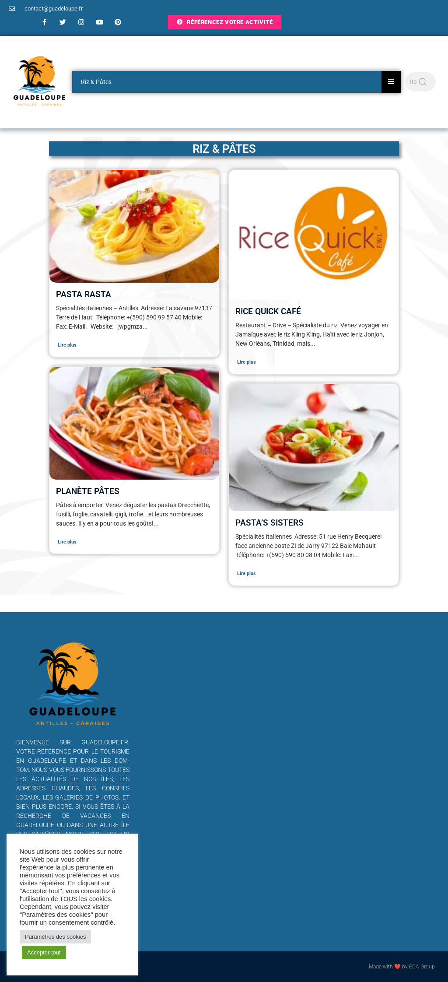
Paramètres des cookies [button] (55, 936)
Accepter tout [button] (44, 952)
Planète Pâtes (87, 491)
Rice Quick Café (268, 311)
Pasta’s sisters (269, 523)
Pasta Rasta (83, 294)
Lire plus (67, 345)
